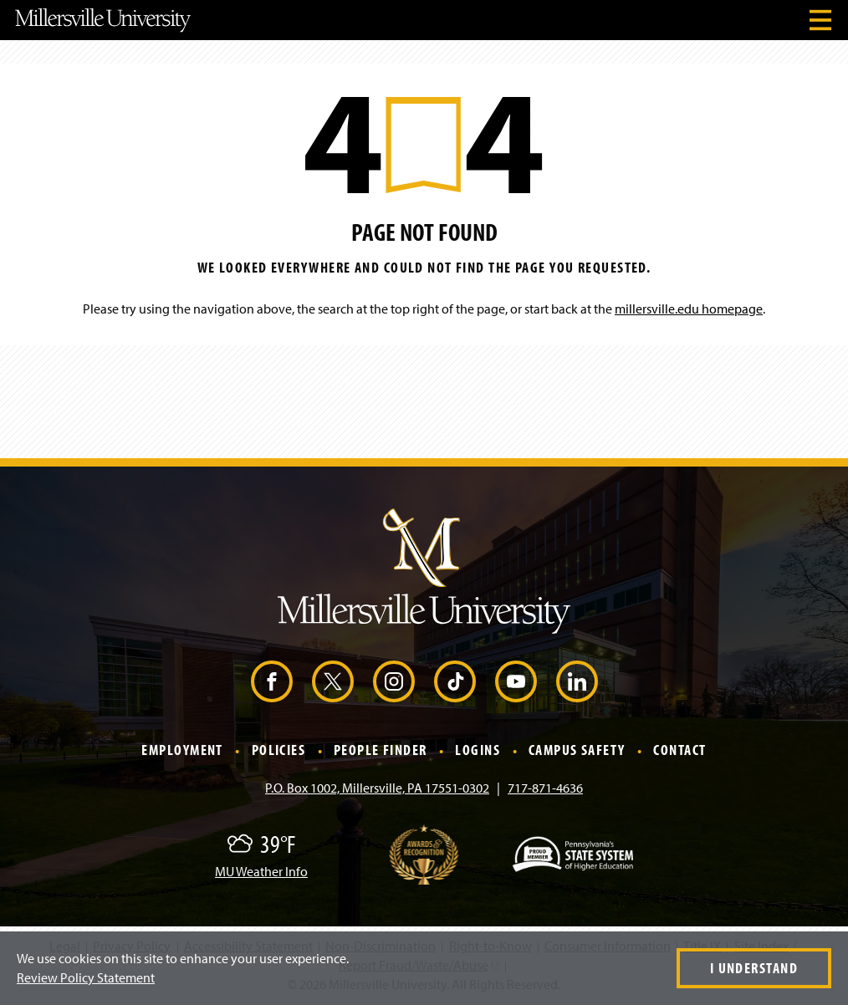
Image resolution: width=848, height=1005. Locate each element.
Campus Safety (577, 750)
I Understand (754, 967)
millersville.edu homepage (689, 308)
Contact (679, 750)
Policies (279, 750)
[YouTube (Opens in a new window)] (516, 681)
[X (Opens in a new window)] (333, 681)
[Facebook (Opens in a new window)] (272, 681)
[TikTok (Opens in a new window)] (455, 681)
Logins (477, 750)
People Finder (380, 750)
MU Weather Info (261, 871)
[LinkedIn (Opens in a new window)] (577, 681)
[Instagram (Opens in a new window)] (394, 681)
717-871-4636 (545, 787)
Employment (181, 750)
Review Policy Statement (86, 977)
